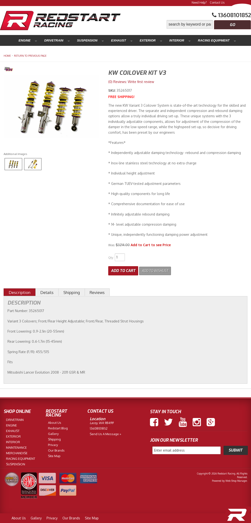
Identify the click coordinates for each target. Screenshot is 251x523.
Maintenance (192, 40)
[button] (209, 24)
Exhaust (91, 40)
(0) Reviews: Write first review (131, 82)
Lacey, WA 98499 (101, 422)
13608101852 (99, 427)
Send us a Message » (105, 433)
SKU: (112, 90)
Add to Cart (123, 269)
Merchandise (220, 40)
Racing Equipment (160, 40)
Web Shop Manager (236, 479)
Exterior (112, 40)
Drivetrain (43, 40)
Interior (132, 40)
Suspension (68, 40)
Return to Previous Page (30, 55)
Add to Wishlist (158, 269)
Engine (22, 40)
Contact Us (217, 2)
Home (7, 55)
